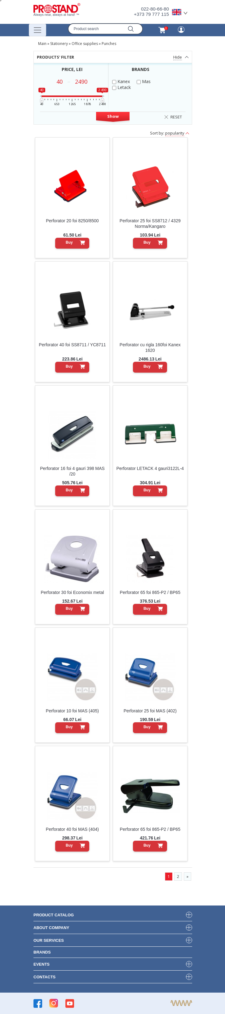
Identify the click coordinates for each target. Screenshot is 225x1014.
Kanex (121, 81)
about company (51, 927)
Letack (121, 87)
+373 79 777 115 (151, 14)
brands (42, 952)
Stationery (59, 43)
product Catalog (53, 915)
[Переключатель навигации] (37, 30)
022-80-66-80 (155, 8)
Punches (109, 43)
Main (42, 43)
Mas (144, 81)
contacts (44, 977)
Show (113, 116)
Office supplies (85, 43)
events (41, 964)
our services (48, 940)
